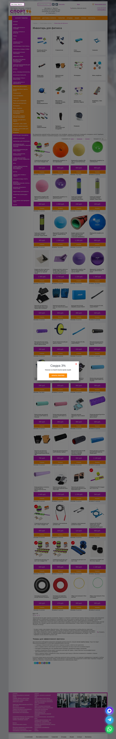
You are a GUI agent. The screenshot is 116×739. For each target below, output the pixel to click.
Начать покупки (58, 375)
